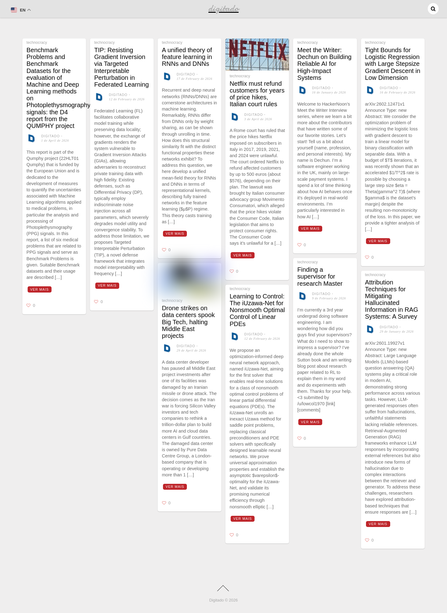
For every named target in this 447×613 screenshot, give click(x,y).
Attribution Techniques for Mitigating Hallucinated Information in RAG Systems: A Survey (391, 299)
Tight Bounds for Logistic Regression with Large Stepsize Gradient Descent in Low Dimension (392, 64)
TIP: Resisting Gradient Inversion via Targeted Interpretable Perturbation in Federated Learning (121, 67)
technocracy (36, 42)
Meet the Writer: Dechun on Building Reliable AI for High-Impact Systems (324, 64)
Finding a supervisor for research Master (320, 276)
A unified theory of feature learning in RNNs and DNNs (187, 57)
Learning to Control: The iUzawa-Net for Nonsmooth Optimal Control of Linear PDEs (257, 310)
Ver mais (39, 289)
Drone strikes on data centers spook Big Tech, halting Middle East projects (188, 322)
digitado (50, 136)
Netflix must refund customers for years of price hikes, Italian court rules (257, 94)
